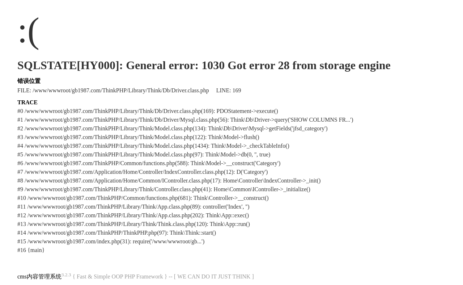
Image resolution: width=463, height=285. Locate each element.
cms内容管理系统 (39, 276)
